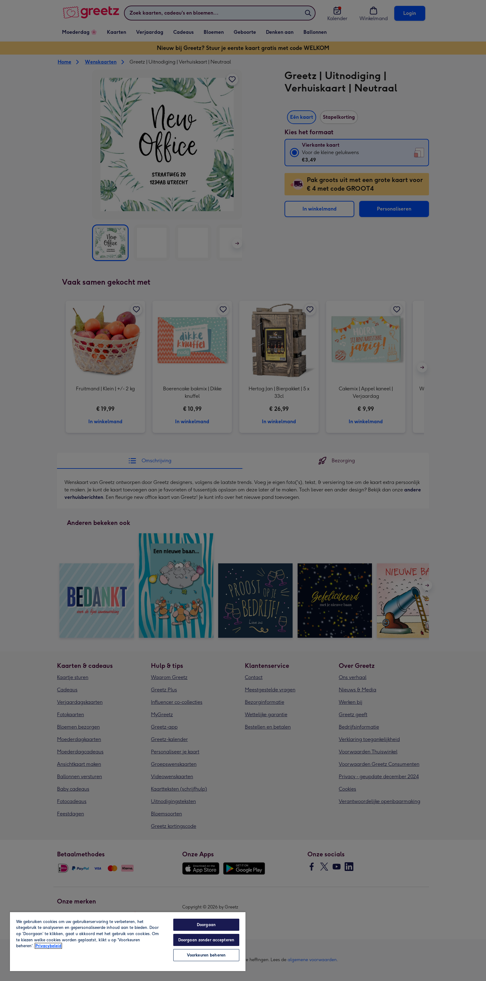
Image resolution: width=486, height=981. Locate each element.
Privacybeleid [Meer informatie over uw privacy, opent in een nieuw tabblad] (48, 945)
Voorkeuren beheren (206, 955)
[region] (127, 941)
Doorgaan (206, 924)
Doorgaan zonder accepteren (206, 940)
